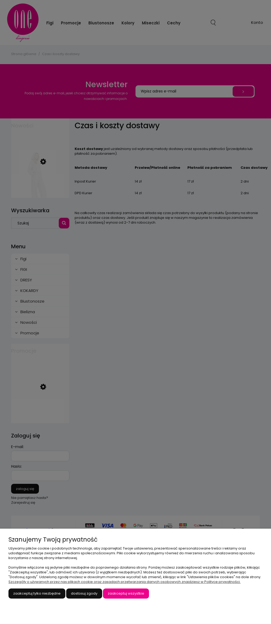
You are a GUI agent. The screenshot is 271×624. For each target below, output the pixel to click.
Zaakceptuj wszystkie (126, 593)
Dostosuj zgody (84, 593)
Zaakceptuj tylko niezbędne (37, 593)
